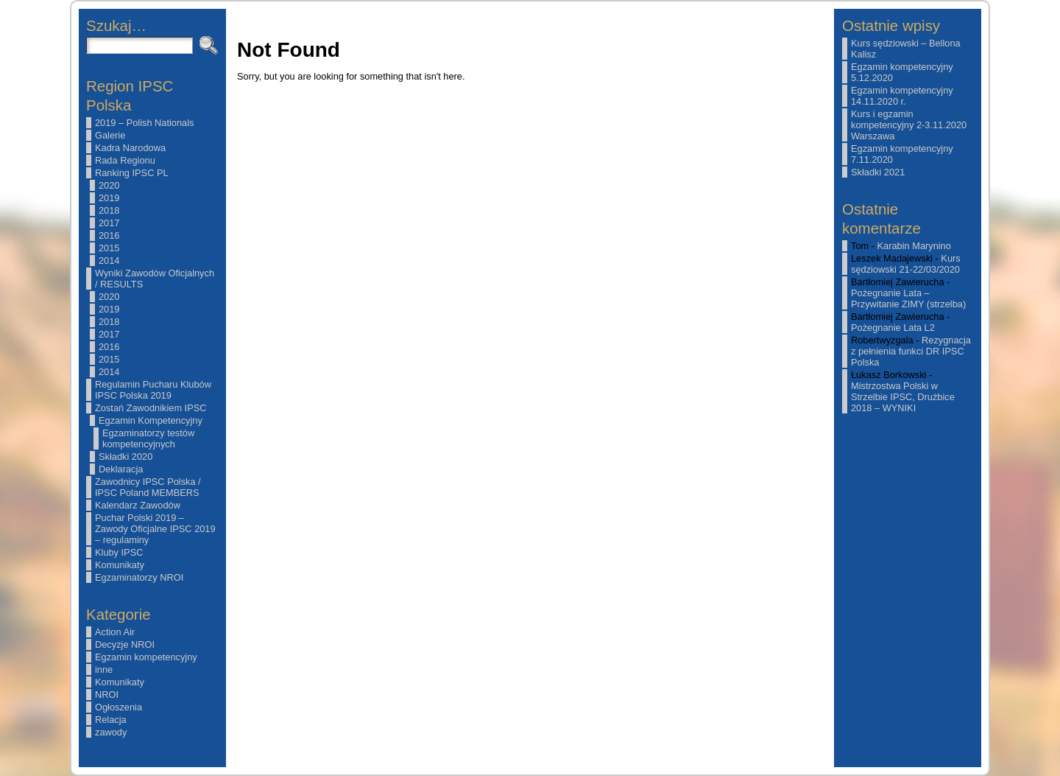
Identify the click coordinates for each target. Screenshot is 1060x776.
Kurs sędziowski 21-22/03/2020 (906, 264)
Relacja (111, 719)
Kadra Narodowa (130, 147)
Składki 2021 (878, 172)
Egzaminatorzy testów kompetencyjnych (148, 438)
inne (104, 669)
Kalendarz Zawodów (137, 505)
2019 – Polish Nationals (144, 122)
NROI (107, 694)
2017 (109, 222)
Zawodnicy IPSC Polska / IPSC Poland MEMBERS (148, 487)
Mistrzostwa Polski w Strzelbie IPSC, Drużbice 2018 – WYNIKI (903, 396)
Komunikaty (119, 564)
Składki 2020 (125, 456)
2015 (109, 248)
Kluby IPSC (119, 552)
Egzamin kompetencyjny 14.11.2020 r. (902, 96)
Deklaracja (121, 469)
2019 (109, 197)
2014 (109, 260)
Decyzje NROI (125, 644)
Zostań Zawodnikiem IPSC (151, 407)
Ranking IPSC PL (132, 172)
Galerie (110, 135)
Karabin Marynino (914, 245)
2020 (109, 185)
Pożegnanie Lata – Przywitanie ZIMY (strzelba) (908, 298)
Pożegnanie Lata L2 (893, 327)
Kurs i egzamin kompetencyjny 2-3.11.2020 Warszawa (909, 124)
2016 (109, 235)
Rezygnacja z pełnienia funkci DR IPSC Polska (911, 351)
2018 (109, 210)
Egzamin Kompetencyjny (150, 420)
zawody (111, 732)
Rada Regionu (125, 160)
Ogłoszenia (118, 707)
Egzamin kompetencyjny (146, 657)
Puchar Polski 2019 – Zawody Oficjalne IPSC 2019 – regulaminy (155, 528)
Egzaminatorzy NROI (139, 577)
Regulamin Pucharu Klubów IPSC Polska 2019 (153, 390)
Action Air (115, 631)
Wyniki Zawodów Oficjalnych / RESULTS (154, 279)
